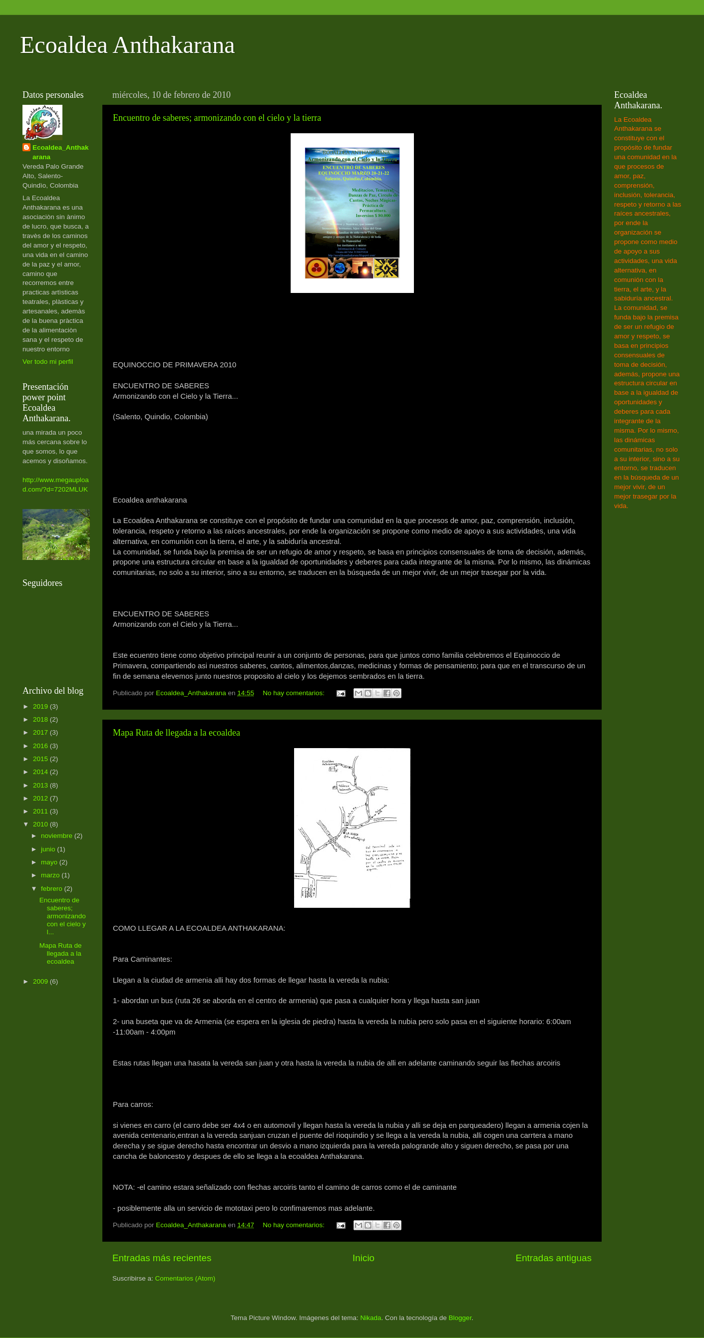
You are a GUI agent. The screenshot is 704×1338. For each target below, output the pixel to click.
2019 (41, 706)
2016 (41, 746)
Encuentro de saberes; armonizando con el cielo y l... (62, 916)
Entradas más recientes (161, 1258)
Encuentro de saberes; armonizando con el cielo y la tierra (217, 118)
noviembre (57, 835)
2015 (41, 759)
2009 (41, 981)
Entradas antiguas (554, 1258)
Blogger (460, 1318)
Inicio (363, 1258)
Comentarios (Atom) (185, 1278)
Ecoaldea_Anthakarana (60, 152)
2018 (41, 719)
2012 (41, 798)
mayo (50, 862)
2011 (41, 811)
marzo (51, 875)
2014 (41, 772)
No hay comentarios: (295, 693)
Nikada (370, 1318)
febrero (52, 888)
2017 (41, 732)
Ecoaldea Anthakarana (127, 44)
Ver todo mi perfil (47, 361)
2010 (41, 824)
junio (49, 849)
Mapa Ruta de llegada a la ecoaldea (176, 733)
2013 (41, 785)
